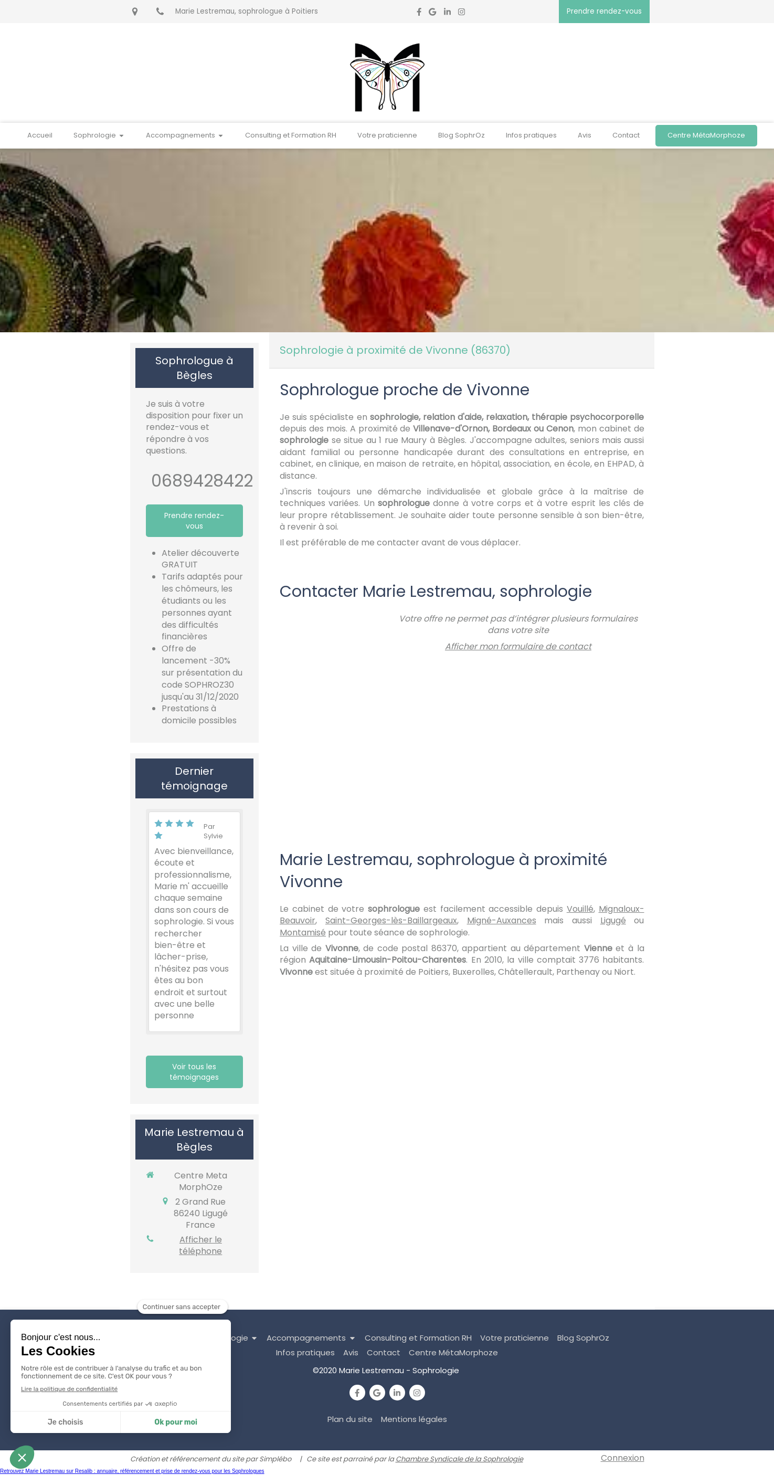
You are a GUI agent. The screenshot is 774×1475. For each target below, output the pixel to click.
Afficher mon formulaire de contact (518, 646)
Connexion (622, 1458)
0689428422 (202, 480)
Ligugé (613, 920)
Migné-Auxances (501, 920)
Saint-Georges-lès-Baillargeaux (391, 920)
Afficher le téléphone (200, 1245)
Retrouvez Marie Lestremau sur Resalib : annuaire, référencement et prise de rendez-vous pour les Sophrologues (132, 1471)
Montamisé (303, 932)
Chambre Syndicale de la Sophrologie (459, 1459)
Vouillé (580, 909)
